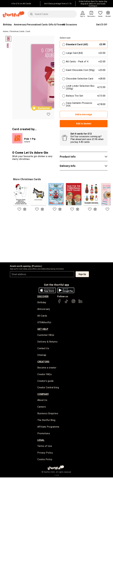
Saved (100, 16)
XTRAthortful (44, 322)
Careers (41, 407)
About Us (42, 400)
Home (5, 31)
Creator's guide (45, 381)
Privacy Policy (45, 453)
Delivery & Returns (47, 342)
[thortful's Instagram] (73, 302)
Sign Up (82, 274)
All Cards (42, 316)
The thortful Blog (46, 420)
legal (40, 440)
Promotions (43, 434)
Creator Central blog (48, 388)
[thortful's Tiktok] (66, 302)
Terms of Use (44, 447)
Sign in (82, 16)
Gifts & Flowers (56, 24)
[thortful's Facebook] (59, 302)
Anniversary (20, 24)
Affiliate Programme (48, 427)
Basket (108, 16)
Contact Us (43, 348)
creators (43, 362)
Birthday (7, 24)
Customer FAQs (45, 335)
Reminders (91, 16)
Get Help (42, 329)
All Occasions (69, 24)
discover (42, 296)
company (43, 394)
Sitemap (41, 355)
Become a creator (46, 368)
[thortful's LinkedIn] (80, 302)
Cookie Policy (44, 460)
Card (28, 31)
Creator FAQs (44, 374)
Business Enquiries (47, 414)
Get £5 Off (101, 24)
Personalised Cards (37, 24)
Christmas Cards (17, 31)
